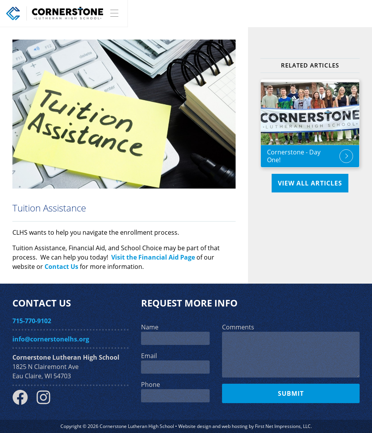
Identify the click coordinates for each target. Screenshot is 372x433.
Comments (238, 327)
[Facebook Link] (23, 402)
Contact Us (61, 266)
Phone (150, 384)
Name (149, 327)
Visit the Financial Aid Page (153, 257)
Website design (194, 426)
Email (149, 356)
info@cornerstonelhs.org (50, 339)
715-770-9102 (31, 321)
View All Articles (310, 183)
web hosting (235, 426)
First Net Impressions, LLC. (283, 426)
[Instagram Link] (46, 402)
